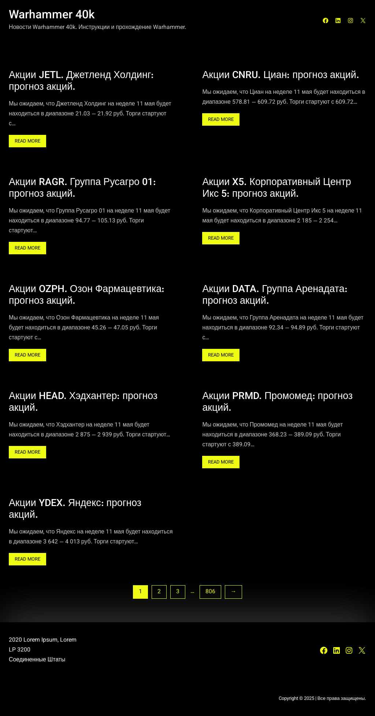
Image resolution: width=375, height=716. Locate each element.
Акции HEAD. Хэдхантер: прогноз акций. (83, 402)
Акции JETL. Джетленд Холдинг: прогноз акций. (81, 81)
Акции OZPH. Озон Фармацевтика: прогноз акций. (86, 295)
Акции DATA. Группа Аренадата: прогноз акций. (274, 295)
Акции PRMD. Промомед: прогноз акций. (277, 402)
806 (210, 591)
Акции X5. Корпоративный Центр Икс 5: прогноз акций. (276, 188)
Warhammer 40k (52, 16)
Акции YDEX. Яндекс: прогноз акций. (75, 509)
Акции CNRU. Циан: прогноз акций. (280, 76)
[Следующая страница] (233, 592)
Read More (30, 142)
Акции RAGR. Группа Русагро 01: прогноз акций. (82, 188)
